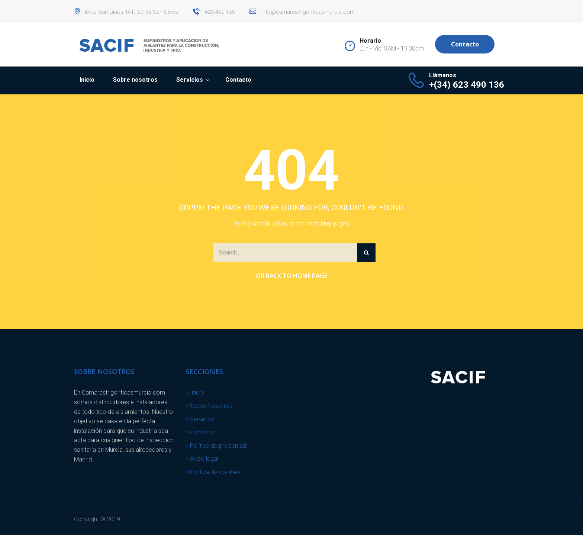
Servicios (189, 79)
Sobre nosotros (135, 79)
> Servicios (200, 419)
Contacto (465, 44)
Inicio (87, 79)
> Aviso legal (202, 458)
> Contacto (200, 432)
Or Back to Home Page (291, 276)
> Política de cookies (213, 472)
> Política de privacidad (216, 445)
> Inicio (195, 392)
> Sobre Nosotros (209, 405)
